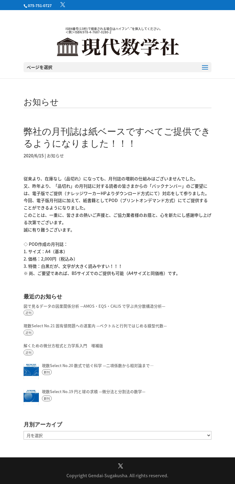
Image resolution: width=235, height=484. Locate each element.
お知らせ (55, 155)
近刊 (28, 312)
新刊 (47, 372)
